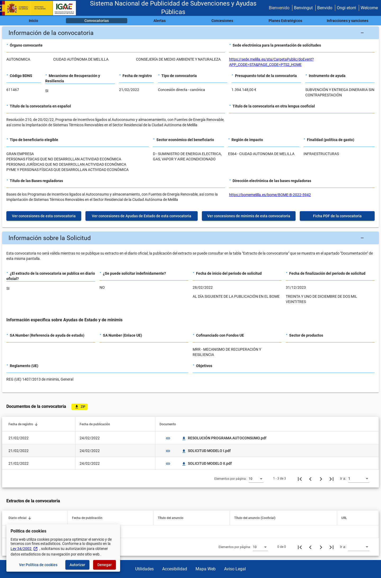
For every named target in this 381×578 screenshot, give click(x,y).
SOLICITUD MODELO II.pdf (207, 463)
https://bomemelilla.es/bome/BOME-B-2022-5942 (270, 195)
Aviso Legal (235, 568)
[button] (190, 32)
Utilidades (144, 568)
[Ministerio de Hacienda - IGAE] (40, 8)
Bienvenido (279, 7)
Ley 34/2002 (24, 549)
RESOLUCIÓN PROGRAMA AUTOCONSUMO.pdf (224, 438)
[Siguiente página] (321, 478)
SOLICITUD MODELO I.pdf (206, 451)
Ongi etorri (346, 7)
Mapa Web (206, 568)
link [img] (168, 438)
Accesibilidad (174, 568)
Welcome (369, 7)
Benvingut (303, 7)
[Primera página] (299, 478)
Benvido (324, 7)
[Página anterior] (310, 478)
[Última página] (331, 478)
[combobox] (256, 478)
